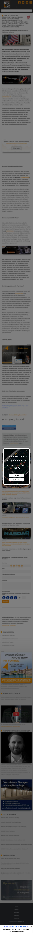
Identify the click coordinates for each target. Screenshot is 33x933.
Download (16, 475)
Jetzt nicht (16, 480)
